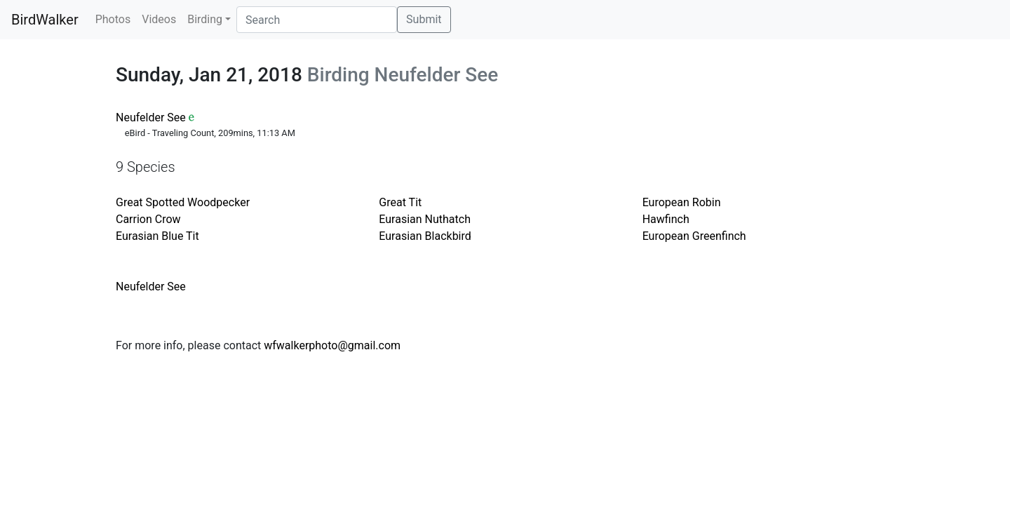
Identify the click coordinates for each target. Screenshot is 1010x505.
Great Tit (400, 202)
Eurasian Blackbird (425, 236)
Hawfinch (665, 219)
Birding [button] (204, 19)
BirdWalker (45, 19)
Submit (423, 19)
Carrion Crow (148, 219)
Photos (113, 19)
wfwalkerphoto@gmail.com (332, 345)
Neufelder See (151, 117)
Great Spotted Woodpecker (183, 202)
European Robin (681, 202)
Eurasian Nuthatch (425, 219)
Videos (159, 19)
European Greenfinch (694, 236)
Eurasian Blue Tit (157, 236)
